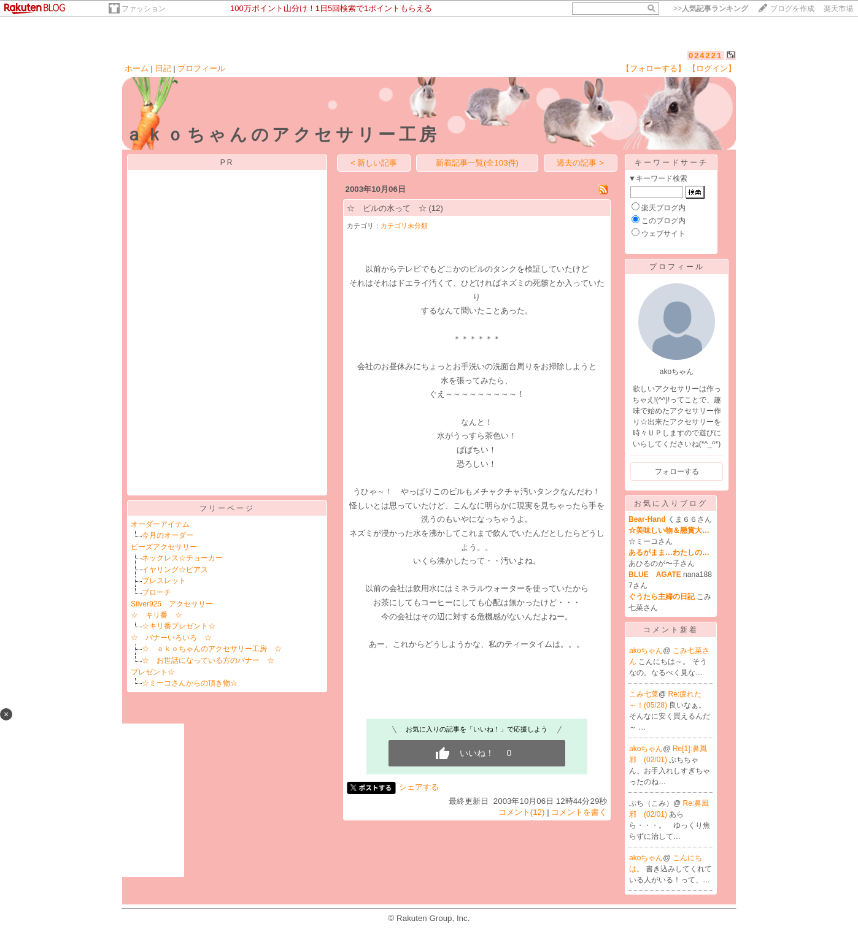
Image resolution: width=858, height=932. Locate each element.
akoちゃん (646, 650)
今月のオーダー (167, 535)
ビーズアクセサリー (164, 547)
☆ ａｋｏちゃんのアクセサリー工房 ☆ (212, 648)
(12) (435, 208)
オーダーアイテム (160, 524)
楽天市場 (838, 8)
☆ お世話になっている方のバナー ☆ (208, 660)
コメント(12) (521, 812)
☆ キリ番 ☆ (156, 615)
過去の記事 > (580, 162)
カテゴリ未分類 (404, 225)
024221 (705, 55)
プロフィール (201, 68)
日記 (163, 68)
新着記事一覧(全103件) (477, 162)
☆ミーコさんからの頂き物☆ (190, 683)
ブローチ (156, 592)
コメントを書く (579, 812)
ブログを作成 (792, 8)
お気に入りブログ (671, 503)
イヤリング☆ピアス (175, 569)
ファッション (144, 8)
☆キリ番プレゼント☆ (178, 626)
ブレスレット (164, 580)
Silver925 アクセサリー (172, 604)
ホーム (137, 68)
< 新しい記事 (374, 162)
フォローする (677, 471)
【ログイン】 (712, 68)
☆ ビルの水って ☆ (387, 208)
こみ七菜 (644, 694)
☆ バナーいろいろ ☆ (171, 637)
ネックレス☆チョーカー (182, 558)
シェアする (419, 787)
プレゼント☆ (153, 672)
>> (710, 8)
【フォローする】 (654, 68)
